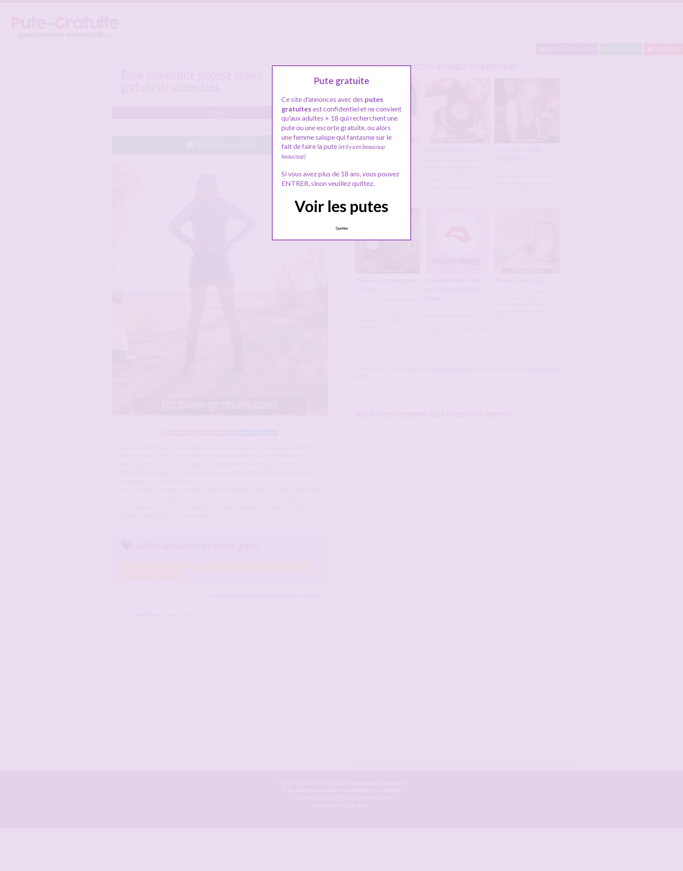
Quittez (341, 228)
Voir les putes (341, 206)
